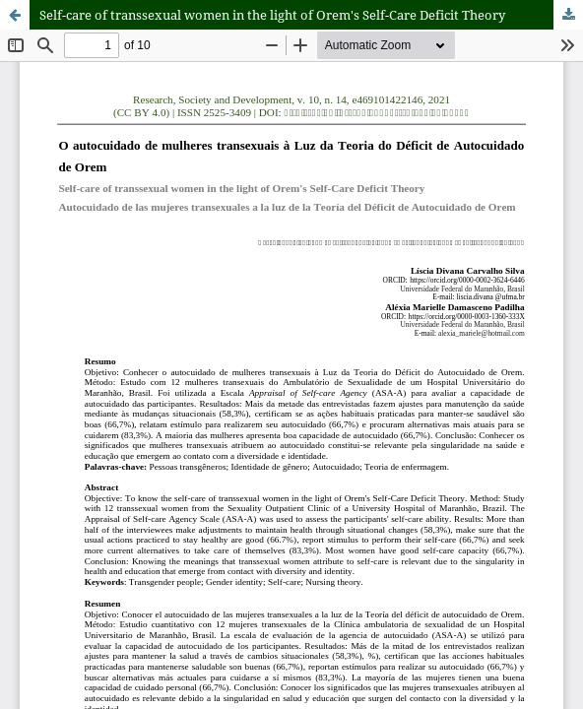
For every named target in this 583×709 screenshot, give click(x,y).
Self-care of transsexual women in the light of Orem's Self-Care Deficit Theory (272, 15)
